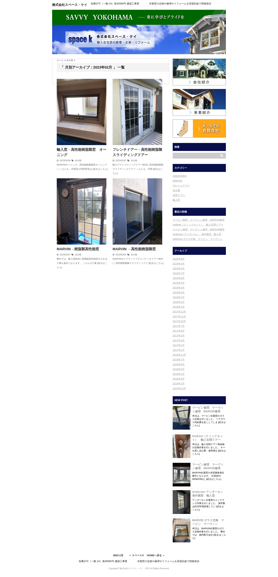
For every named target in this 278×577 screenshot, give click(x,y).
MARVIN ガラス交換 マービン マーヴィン (198, 239)
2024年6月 (179, 278)
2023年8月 (179, 292)
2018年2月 (179, 302)
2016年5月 (179, 369)
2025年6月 (179, 259)
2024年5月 (179, 282)
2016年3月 (179, 378)
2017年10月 (179, 321)
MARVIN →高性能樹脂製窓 (134, 249)
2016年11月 (179, 354)
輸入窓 (176, 200)
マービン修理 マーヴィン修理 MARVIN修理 (198, 219)
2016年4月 (179, 374)
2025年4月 (179, 263)
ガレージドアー (181, 185)
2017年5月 (179, 335)
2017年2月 (179, 345)
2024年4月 (179, 287)
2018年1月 (179, 306)
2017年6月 (179, 330)
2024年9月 (179, 268)
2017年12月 (179, 311)
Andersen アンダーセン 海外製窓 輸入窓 (197, 234)
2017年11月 (179, 316)
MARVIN (177, 180)
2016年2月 (179, 383)
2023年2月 (179, 297)
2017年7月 (179, 326)
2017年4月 (179, 340)
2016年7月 (179, 359)
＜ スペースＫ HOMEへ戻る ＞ (147, 555)
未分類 (78, 160)
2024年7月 (179, 273)
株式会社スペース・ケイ (69, 5)
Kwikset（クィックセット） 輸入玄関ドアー (198, 224)
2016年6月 (179, 364)
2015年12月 (179, 388)
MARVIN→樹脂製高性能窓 (78, 249)
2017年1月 (179, 350)
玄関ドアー (179, 195)
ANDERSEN (180, 176)
